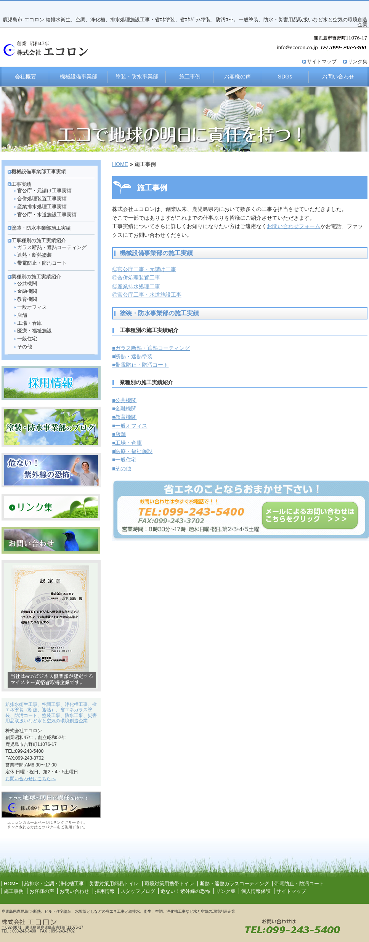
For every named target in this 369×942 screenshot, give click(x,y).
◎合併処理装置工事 (136, 278)
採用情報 (105, 891)
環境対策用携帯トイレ (169, 883)
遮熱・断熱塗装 (34, 255)
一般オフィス (32, 307)
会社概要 (25, 76)
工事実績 (21, 184)
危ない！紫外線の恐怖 (185, 891)
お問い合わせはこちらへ (30, 778)
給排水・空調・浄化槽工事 (54, 883)
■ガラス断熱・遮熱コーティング (151, 348)
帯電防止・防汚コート (42, 263)
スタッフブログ (137, 891)
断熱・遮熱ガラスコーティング (234, 883)
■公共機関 (124, 400)
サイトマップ (322, 61)
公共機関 (27, 283)
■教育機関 (124, 417)
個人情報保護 (256, 891)
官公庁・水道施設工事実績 (47, 214)
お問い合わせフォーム (293, 226)
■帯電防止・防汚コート (140, 365)
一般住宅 (27, 339)
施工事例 (190, 76)
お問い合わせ (338, 76)
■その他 (121, 468)
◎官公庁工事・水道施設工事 (146, 295)
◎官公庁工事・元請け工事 (144, 269)
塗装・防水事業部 (137, 76)
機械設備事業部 (78, 76)
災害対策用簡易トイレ (114, 883)
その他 (24, 347)
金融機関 (27, 291)
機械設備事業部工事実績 (38, 171)
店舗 (22, 315)
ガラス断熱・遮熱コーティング (52, 247)
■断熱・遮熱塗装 (132, 356)
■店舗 (119, 434)
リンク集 (357, 61)
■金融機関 (124, 409)
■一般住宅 (124, 460)
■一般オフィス (129, 426)
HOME (120, 164)
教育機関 (27, 299)
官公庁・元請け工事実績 (44, 190)
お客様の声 (237, 76)
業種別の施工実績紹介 (36, 276)
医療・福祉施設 (34, 331)
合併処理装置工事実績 (42, 198)
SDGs (285, 76)
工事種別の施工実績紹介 (38, 240)
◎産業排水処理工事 (136, 286)
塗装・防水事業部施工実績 (41, 228)
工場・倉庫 (29, 323)
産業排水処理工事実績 (42, 206)
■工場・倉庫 (127, 443)
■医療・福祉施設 (132, 451)
